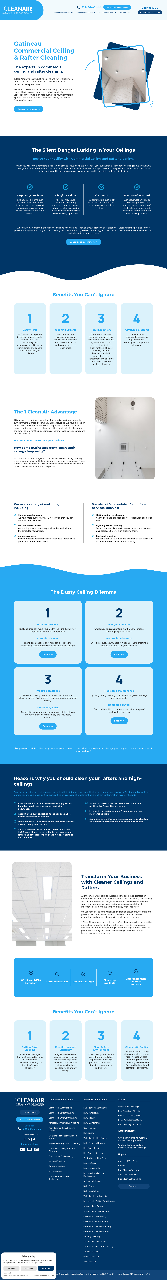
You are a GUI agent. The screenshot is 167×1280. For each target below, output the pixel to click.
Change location (150, 12)
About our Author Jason (128, 1174)
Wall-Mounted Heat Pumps (95, 1138)
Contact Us (134, 1186)
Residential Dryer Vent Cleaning (97, 1226)
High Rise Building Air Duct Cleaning (64, 1143)
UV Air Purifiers (90, 1128)
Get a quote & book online (117, 7)
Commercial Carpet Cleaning (61, 1113)
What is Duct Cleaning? (128, 1106)
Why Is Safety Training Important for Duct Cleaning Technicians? (132, 1139)
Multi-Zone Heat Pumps (94, 1143)
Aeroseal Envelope (57, 1161)
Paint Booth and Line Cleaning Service (62, 1129)
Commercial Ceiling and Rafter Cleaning (62, 1150)
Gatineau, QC (149, 7)
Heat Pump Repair (91, 1148)
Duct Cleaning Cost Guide (129, 1124)
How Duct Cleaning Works (129, 1115)
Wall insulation (90, 1261)
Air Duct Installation (92, 1181)
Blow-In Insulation (57, 1166)
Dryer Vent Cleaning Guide (130, 1120)
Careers (121, 1165)
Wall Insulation (55, 1171)
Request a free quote (29, 109)
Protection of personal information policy (86, 1274)
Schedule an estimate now (83, 241)
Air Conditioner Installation (95, 1241)
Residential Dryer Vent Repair (96, 1231)
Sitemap (126, 1274)
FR (129, 12)
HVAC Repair (89, 1118)
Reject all (11, 1268)
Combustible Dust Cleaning (61, 1156)
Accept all (46, 1268)
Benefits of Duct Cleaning (129, 1111)
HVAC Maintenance (92, 1123)
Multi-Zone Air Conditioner (95, 1107)
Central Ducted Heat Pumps (96, 1158)
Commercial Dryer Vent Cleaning (63, 1118)
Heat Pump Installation (93, 1153)
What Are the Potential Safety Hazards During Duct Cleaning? (132, 1146)
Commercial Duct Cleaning (60, 1107)
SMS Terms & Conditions (112, 1274)
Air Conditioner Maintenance (96, 1211)
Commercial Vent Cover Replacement (59, 1177)
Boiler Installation (91, 1191)
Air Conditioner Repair (93, 1206)
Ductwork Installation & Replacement (94, 1174)
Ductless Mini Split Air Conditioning (99, 1201)
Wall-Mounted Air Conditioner (97, 1196)
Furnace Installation (92, 1168)
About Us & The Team (128, 1161)
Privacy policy (64, 1274)
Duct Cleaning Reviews (128, 1170)
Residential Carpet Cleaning (96, 1221)
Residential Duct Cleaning (95, 1216)
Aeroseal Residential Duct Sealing (98, 1246)
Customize (28, 1268)
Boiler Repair (89, 1186)
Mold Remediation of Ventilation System (63, 1137)
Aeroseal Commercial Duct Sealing (64, 1123)
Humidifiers (89, 1133)
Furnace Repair (90, 1163)
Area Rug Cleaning (92, 1236)
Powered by (44, 1275)
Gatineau (30, 1126)
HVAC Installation (91, 1113)
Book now (48, 654)
